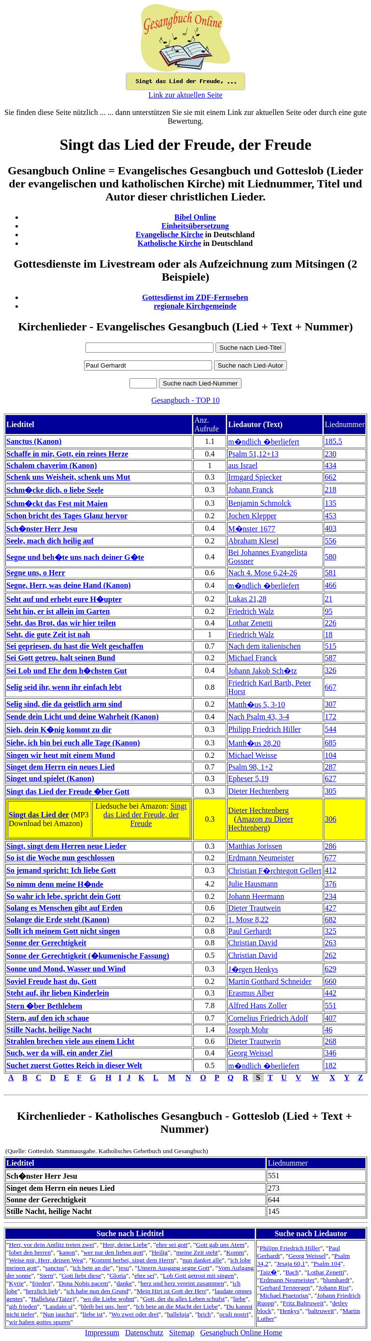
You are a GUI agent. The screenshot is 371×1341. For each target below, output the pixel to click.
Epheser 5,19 (248, 778)
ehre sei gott (171, 1244)
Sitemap (181, 1332)
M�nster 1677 (251, 529)
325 (330, 931)
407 (330, 1018)
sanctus (54, 1267)
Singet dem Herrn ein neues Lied (60, 767)
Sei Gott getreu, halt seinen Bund (60, 658)
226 (330, 623)
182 (330, 1065)
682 (330, 919)
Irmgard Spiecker (255, 477)
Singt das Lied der (39, 815)
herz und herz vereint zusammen (182, 1283)
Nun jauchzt (58, 1314)
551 (330, 1005)
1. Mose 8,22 (248, 919)
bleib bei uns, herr (104, 1306)
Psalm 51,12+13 (253, 454)
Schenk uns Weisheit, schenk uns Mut (68, 477)
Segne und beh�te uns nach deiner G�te (75, 557)
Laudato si (58, 1306)
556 (330, 541)
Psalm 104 (327, 1263)
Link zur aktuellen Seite (185, 95)
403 (330, 528)
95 (328, 611)
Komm (235, 1252)
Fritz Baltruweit (303, 1303)
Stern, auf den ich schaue (47, 1018)
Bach (292, 1272)
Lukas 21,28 (247, 599)
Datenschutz (144, 1332)
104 (330, 755)
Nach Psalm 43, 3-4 (258, 717)
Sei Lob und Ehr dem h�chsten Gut (66, 671)
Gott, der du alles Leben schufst (184, 1298)
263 (330, 943)
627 (330, 778)
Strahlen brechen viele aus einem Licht (70, 1041)
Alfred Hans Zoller (257, 1005)
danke (124, 1283)
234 (330, 896)
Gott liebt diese (81, 1275)
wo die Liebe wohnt (108, 1298)
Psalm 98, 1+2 (250, 767)
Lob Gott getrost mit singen (198, 1275)
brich (204, 1314)
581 (330, 573)
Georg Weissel (250, 1053)
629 (330, 969)
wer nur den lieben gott (113, 1252)
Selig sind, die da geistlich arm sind (64, 704)
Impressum (102, 1332)
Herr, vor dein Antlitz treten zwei (51, 1244)
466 (330, 585)
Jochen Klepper (252, 516)
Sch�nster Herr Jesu (41, 529)
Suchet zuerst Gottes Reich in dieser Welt (74, 1065)
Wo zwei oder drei (134, 1314)
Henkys (290, 1310)
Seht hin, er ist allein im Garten (58, 611)
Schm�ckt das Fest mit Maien (57, 503)
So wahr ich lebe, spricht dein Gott (63, 896)
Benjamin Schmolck (259, 503)
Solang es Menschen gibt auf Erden (64, 908)
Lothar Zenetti (250, 623)
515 (330, 646)
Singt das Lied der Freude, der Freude (144, 814)
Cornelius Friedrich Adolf (268, 1018)
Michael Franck (252, 658)
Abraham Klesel (253, 541)
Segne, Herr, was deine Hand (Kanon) (68, 585)
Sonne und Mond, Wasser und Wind (66, 969)
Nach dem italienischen (264, 646)
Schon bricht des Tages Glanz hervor (67, 516)
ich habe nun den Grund (97, 1291)
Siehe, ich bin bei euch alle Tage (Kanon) (73, 743)
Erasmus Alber (251, 993)
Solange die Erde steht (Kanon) (57, 919)
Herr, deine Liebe (124, 1244)
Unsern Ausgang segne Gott (174, 1267)
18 (328, 634)
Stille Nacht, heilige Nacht (49, 1030)
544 (330, 729)
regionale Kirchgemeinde (195, 306)
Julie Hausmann (253, 884)
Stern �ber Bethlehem (44, 1006)
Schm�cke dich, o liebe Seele (54, 490)
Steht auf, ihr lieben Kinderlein (57, 993)
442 (330, 993)
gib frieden (23, 1306)
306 (330, 819)
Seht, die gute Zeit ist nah (48, 634)
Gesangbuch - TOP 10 (185, 400)
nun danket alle (202, 1260)
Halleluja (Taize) (53, 1298)
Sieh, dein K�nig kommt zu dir (59, 730)
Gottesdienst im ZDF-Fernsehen (195, 297)
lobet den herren (30, 1252)
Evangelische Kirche (169, 234)
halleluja (178, 1314)
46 (328, 1030)
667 (330, 687)
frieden (41, 1283)
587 (330, 658)
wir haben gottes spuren (39, 1322)
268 (330, 1041)
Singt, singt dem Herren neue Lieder (66, 846)
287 (330, 767)
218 (330, 489)
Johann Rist (333, 1287)
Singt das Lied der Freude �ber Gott (67, 791)
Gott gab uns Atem (220, 1244)
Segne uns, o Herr (35, 573)
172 (330, 717)
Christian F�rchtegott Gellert (274, 871)
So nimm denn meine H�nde (54, 884)
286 (330, 846)
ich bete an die (91, 1267)
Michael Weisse (252, 755)
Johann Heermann (256, 896)
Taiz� (268, 1272)
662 (330, 477)
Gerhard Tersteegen (285, 1287)
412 (330, 870)
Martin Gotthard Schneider (269, 981)
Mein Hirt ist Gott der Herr (171, 1291)
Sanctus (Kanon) (33, 441)
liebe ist (93, 1314)
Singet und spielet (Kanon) (50, 778)
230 (330, 454)
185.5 (333, 441)
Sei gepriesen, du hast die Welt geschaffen (74, 646)
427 (330, 908)
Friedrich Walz (251, 611)
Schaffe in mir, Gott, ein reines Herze (67, 454)
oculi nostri (233, 1314)
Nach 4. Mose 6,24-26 (262, 573)
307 (330, 704)
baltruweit (321, 1310)
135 (330, 503)
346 (330, 1053)
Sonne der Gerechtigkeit (46, 943)
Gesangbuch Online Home (241, 1332)
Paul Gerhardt (249, 931)
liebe (239, 1298)
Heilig (160, 1252)
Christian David (252, 943)
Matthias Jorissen (255, 846)
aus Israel (242, 465)
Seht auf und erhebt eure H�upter (64, 599)
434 (330, 465)
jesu (124, 1267)
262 (330, 955)
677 (330, 858)
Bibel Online (195, 217)
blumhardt (336, 1280)
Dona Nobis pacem (83, 1283)
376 (330, 884)
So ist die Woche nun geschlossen (60, 858)
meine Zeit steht (197, 1252)
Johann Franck (250, 489)
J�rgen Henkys (253, 969)
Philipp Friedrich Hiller (264, 729)
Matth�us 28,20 (254, 743)
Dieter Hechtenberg (258, 791)
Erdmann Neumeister (261, 858)
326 (330, 670)
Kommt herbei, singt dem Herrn (132, 1260)
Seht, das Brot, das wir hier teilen (61, 623)
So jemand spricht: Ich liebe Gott (61, 870)
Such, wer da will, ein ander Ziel (59, 1053)
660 (330, 981)
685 (330, 743)
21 (328, 599)
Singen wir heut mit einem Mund (60, 755)
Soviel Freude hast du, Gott (51, 981)
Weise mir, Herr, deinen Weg (46, 1260)
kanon (67, 1252)
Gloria (118, 1275)
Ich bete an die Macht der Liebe (176, 1306)
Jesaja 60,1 (291, 1263)
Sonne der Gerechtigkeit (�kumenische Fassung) (87, 956)
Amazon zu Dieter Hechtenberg (260, 823)
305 (330, 791)
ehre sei (144, 1275)
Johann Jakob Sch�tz (262, 671)
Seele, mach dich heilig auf (50, 541)
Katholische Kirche (169, 243)
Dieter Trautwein (254, 908)
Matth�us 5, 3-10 (256, 704)
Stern (46, 1275)
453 (330, 516)
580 (330, 557)
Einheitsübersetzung (195, 226)
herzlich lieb (42, 1291)
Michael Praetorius (284, 1295)
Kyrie (16, 1283)
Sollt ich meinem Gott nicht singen (63, 931)
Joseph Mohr (248, 1030)
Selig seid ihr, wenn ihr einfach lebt (64, 687)
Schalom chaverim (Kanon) (51, 465)
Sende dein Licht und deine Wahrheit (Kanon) (82, 717)
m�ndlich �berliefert (263, 442)
